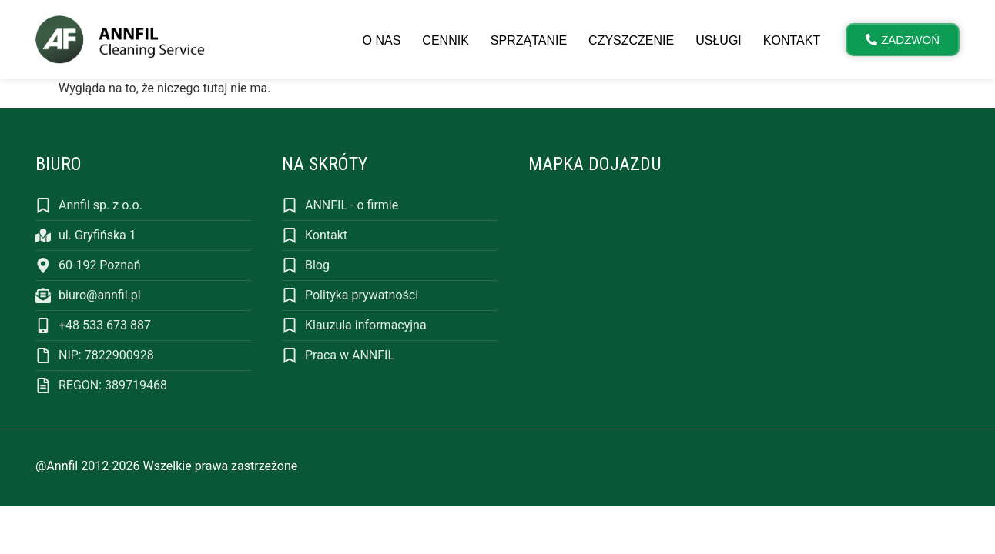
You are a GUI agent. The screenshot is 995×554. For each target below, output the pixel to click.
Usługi (718, 40)
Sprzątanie (529, 40)
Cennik (445, 40)
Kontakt (791, 40)
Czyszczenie (631, 40)
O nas (382, 40)
